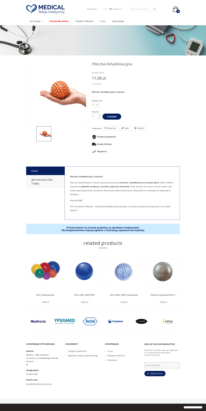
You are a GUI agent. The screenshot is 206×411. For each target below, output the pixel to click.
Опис (34, 171)
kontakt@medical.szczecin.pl (39, 384)
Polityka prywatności (77, 351)
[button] (4, 407)
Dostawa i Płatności (116, 355)
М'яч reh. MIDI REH (84, 294)
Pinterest (140, 128)
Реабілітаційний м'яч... (163, 294)
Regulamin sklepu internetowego (83, 355)
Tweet (126, 128)
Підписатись (156, 373)
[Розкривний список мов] (115, 9)
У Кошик (112, 116)
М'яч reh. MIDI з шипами (124, 294)
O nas (110, 351)
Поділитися (111, 128)
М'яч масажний (45, 294)
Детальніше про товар (42, 181)
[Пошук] (142, 9)
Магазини (112, 360)
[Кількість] (95, 116)
